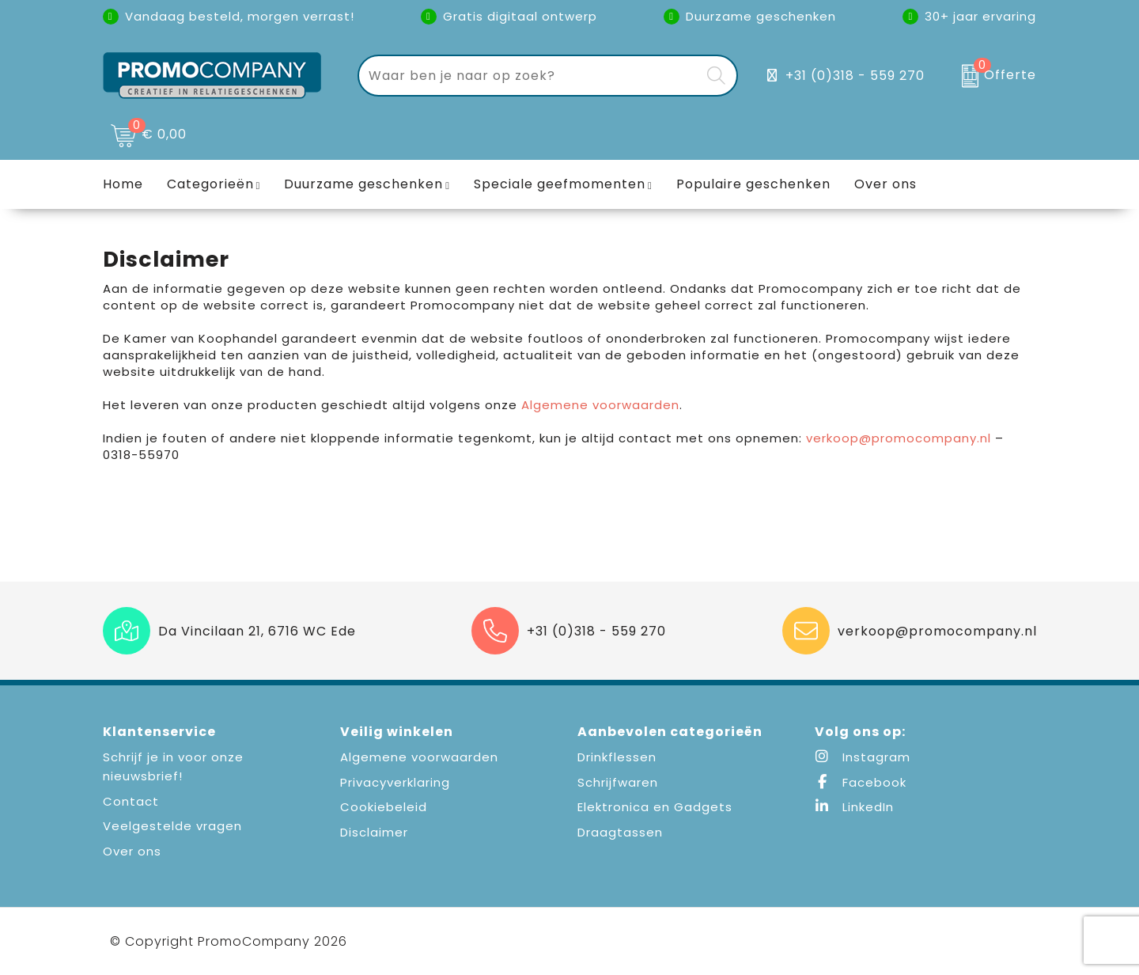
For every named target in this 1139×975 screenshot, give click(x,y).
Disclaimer (374, 832)
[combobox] (529, 75)
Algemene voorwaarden (600, 404)
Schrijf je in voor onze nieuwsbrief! (173, 766)
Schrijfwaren (617, 782)
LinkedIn (854, 807)
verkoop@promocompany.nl (898, 438)
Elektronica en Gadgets (654, 807)
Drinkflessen (617, 757)
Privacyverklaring (395, 782)
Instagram (862, 757)
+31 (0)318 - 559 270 (855, 75)
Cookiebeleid (383, 807)
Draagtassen (620, 832)
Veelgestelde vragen (172, 826)
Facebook (860, 782)
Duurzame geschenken (363, 184)
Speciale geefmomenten (559, 184)
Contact (131, 801)
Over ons (132, 851)
